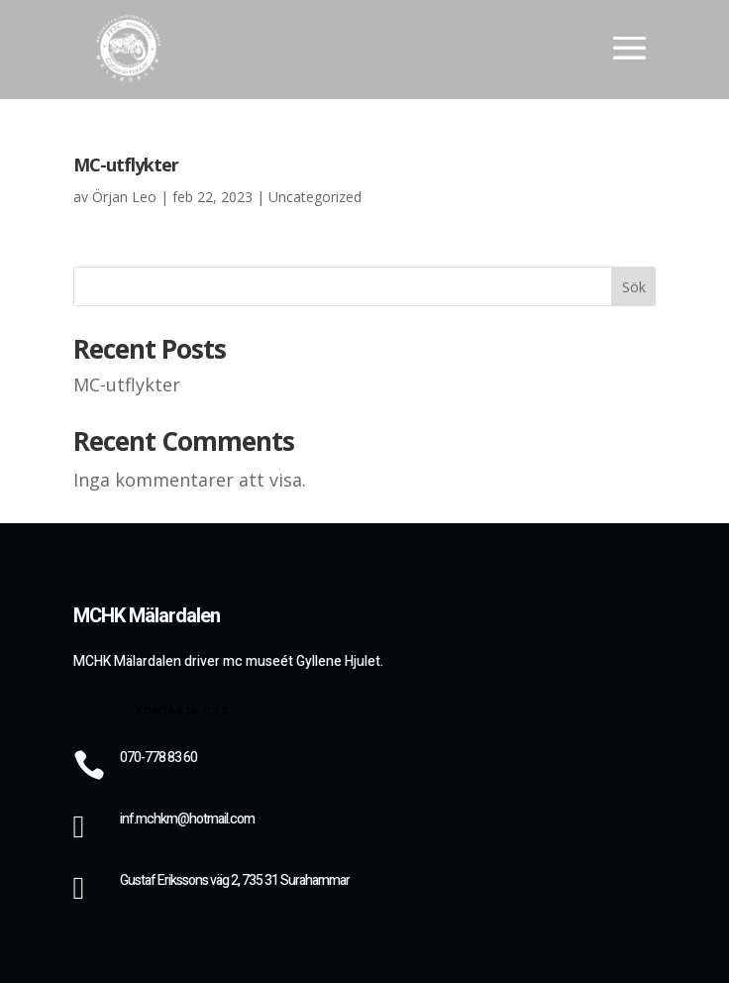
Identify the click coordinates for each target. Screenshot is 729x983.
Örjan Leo (124, 196)
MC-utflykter (125, 164)
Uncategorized (315, 196)
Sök (634, 286)
